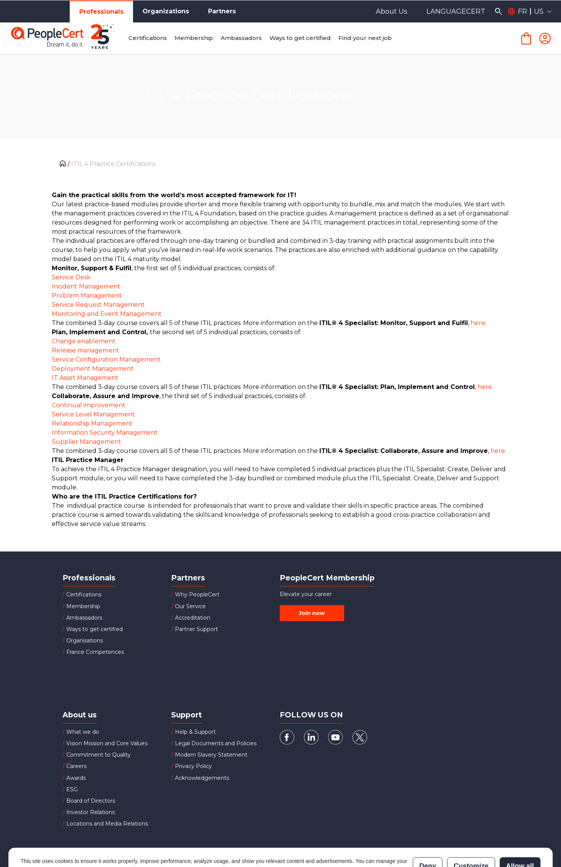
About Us (391, 11)
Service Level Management (93, 414)
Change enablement (83, 341)
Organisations (84, 640)
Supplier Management (86, 441)
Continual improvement (88, 405)
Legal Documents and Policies (215, 743)
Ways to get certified (94, 629)
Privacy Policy (193, 766)
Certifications (83, 594)
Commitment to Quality (98, 754)
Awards (76, 778)
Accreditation (192, 617)
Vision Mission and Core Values (106, 743)
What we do (82, 731)
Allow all (520, 832)
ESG (72, 789)
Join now (312, 613)
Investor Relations (90, 812)
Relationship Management (92, 423)
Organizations (166, 11)
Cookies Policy (116, 836)
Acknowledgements (202, 778)
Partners (222, 11)
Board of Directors (90, 800)
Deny (427, 832)
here (478, 323)
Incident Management (86, 286)
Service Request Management (98, 304)
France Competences (95, 652)
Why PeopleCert (197, 594)
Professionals (101, 11)
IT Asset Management (85, 377)
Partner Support (196, 629)
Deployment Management (93, 368)
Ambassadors (84, 617)
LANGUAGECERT (455, 11)
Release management (85, 350)
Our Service (190, 606)
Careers (76, 766)
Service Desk (71, 277)
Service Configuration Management (106, 359)
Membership (83, 606)
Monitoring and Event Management (107, 313)
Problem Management (87, 295)
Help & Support (195, 731)
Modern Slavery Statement (211, 754)
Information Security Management (105, 432)
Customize (471, 832)
